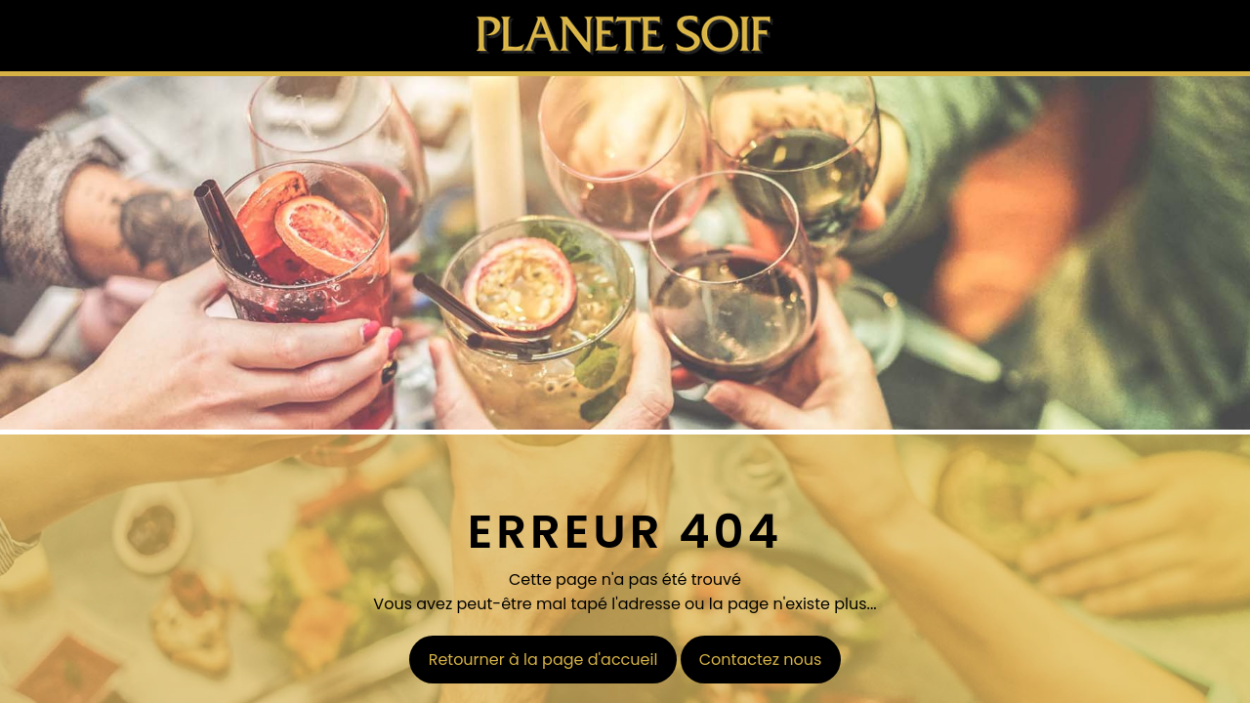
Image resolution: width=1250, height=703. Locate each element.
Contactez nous (760, 659)
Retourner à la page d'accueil (543, 659)
